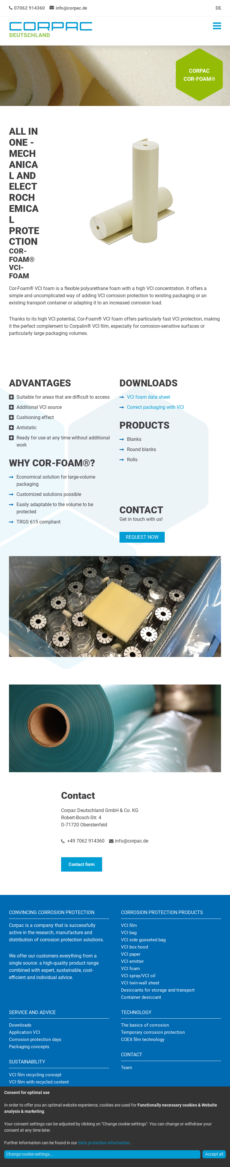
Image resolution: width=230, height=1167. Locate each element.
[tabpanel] (115, 76)
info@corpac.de (71, 8)
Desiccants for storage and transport (158, 990)
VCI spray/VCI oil (138, 975)
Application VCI (24, 1032)
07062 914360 (29, 8)
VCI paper (130, 954)
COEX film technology (142, 1039)
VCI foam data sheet (148, 397)
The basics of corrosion (145, 1025)
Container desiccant (141, 997)
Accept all (214, 1154)
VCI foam (130, 968)
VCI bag (129, 932)
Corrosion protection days (35, 1039)
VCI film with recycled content (39, 1082)
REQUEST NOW (142, 537)
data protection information (104, 1142)
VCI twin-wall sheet (140, 983)
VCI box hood (134, 947)
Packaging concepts (29, 1046)
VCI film (129, 925)
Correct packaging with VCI (155, 407)
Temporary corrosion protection (153, 1032)
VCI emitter (132, 961)
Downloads (20, 1025)
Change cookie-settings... (29, 1154)
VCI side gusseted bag (143, 940)
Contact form (82, 864)
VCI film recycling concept (35, 1075)
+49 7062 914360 (86, 841)
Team (126, 1067)
